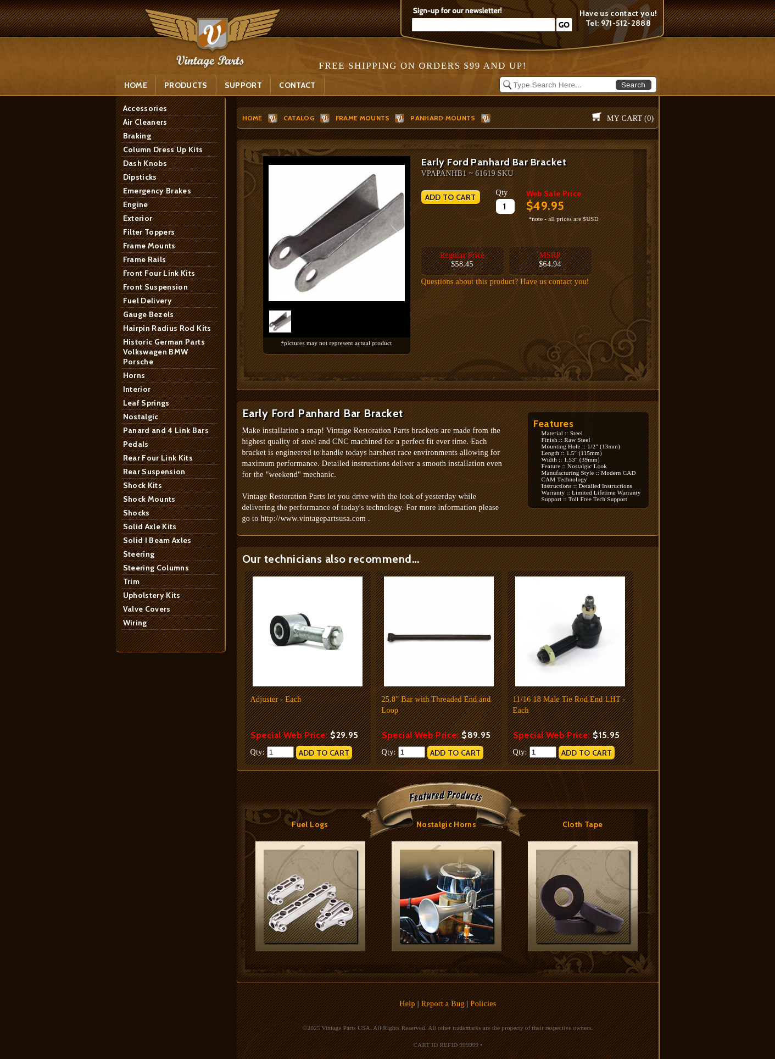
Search (633, 85)
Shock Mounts (149, 499)
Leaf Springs (146, 403)
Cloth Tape (582, 824)
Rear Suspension (154, 471)
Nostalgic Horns (446, 824)
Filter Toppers (149, 232)
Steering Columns (156, 568)
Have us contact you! (618, 13)
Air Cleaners (145, 122)
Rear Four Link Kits (158, 458)
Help (407, 1004)
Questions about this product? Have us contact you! (505, 282)
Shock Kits (143, 485)
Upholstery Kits (152, 595)
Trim (131, 581)
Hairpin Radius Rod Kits (167, 328)
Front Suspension (155, 287)
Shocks (136, 513)
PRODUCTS (186, 85)
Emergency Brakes (157, 191)
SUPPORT (243, 85)
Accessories (145, 108)
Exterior (138, 218)
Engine (135, 204)
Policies (484, 1004)
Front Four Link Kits (159, 273)
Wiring (135, 623)
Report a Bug (443, 1004)
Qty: (272, 752)
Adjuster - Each (276, 699)
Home (135, 85)
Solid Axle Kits (150, 526)
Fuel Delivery (147, 301)
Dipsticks (140, 177)
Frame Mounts (149, 246)
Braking (137, 136)
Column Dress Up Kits (163, 149)
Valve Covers (147, 609)
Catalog (299, 118)
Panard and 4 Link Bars (166, 430)
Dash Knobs (145, 163)
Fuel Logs (310, 824)
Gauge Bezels (148, 314)
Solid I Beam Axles (157, 540)
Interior (137, 389)
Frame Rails (144, 259)
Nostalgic (141, 417)
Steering (139, 554)
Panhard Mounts (442, 118)
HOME (252, 118)
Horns (134, 375)
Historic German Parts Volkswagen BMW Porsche (164, 352)
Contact (297, 85)
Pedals (136, 444)
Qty (502, 192)
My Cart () (630, 118)
